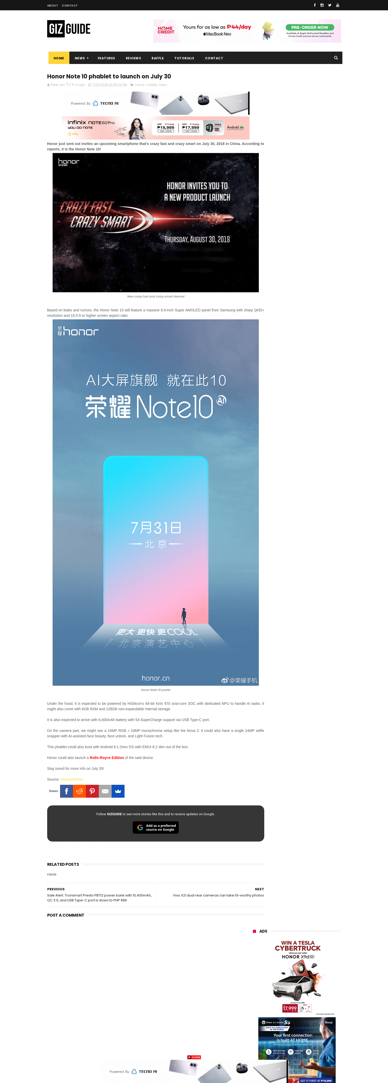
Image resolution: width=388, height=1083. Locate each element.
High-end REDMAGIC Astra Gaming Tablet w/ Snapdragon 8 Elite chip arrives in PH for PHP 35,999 (309, 624)
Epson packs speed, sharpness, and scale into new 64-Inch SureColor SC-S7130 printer (309, 505)
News (78, 58)
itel (306, 1002)
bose (305, 1050)
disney (255, 1040)
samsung (290, 935)
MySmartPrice (72, 749)
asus (313, 954)
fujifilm (281, 993)
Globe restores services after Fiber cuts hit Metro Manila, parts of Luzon (308, 458)
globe (254, 964)
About (52, 5)
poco (254, 993)
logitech (256, 1021)
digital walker (260, 1012)
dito (278, 983)
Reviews (132, 58)
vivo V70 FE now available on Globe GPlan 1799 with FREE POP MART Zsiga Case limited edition (310, 481)
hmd (281, 1040)
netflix (255, 1002)
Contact (70, 5)
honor (139, 85)
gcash (304, 983)
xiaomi (283, 945)
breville (280, 1050)
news (163, 85)
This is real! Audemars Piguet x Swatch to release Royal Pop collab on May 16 (308, 528)
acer (253, 983)
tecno (285, 974)
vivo (312, 945)
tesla (254, 1050)
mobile (151, 85)
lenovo (255, 974)
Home (57, 58)
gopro (307, 1040)
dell (303, 1021)
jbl (281, 1021)
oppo (254, 945)
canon (282, 1002)
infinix (283, 964)
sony (312, 974)
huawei (255, 935)
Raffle (156, 58)
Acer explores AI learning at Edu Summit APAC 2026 (310, 572)
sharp (310, 993)
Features (105, 58)
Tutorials (183, 58)
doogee (294, 1012)
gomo (314, 1031)
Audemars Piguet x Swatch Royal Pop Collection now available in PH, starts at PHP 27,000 (306, 433)
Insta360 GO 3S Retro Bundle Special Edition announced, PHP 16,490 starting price (309, 552)
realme (255, 954)
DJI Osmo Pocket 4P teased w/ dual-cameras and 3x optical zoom (309, 599)
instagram (258, 1031)
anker (287, 1031)
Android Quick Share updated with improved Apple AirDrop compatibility (308, 649)
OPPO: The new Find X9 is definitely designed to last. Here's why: (291, 267)
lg (309, 964)
